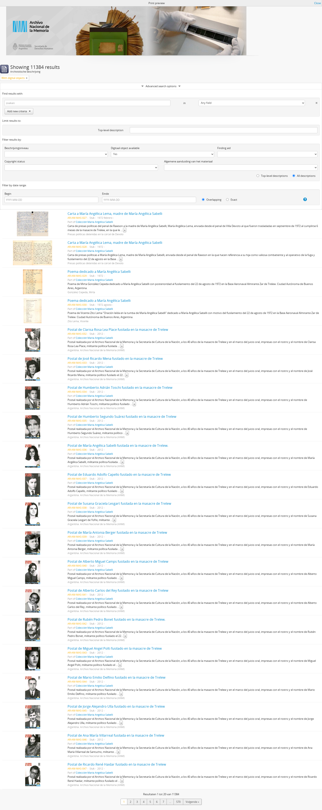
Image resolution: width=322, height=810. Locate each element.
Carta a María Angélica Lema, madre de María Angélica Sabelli (115, 213)
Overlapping (211, 199)
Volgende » (192, 802)
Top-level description (110, 130)
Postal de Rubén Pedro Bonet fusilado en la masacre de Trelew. (116, 619)
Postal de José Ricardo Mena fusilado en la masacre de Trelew (115, 358)
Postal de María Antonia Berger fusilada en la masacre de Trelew (117, 532)
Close (317, 3)
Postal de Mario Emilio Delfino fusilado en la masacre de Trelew (116, 677)
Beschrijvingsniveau (17, 148)
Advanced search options (161, 86)
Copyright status (15, 161)
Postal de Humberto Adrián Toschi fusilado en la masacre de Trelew (120, 387)
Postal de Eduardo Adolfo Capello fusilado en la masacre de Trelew (119, 474)
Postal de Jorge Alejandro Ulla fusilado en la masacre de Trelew (116, 706)
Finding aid (224, 148)
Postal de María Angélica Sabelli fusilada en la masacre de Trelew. (118, 445)
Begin (8, 194)
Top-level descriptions (272, 176)
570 (178, 802)
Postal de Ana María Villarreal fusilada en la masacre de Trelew (116, 735)
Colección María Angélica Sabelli (94, 221)
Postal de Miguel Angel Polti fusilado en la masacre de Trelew (115, 648)
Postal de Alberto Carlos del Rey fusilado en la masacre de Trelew (118, 590)
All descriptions (303, 176)
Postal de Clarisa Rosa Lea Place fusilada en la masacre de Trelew (118, 329)
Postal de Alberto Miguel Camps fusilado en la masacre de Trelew (118, 561)
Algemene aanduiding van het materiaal (188, 161)
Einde (105, 194)
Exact (231, 199)
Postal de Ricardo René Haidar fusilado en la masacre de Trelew (117, 764)
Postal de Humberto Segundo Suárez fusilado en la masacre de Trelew (122, 416)
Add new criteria (19, 111)
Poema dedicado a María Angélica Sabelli (99, 271)
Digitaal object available (125, 148)
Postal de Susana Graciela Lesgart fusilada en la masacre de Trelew (119, 503)
